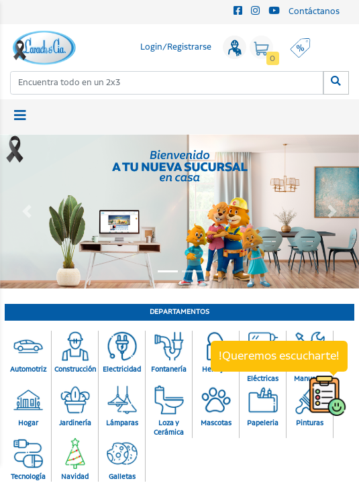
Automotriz (28, 353)
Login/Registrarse (175, 47)
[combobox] (167, 83)
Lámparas (122, 406)
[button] (27, 211)
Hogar (28, 406)
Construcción (75, 353)
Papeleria (262, 406)
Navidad (75, 460)
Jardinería (75, 406)
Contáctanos (314, 11)
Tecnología (28, 460)
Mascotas (216, 406)
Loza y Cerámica (169, 411)
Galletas (122, 460)
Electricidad (122, 353)
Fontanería (169, 353)
